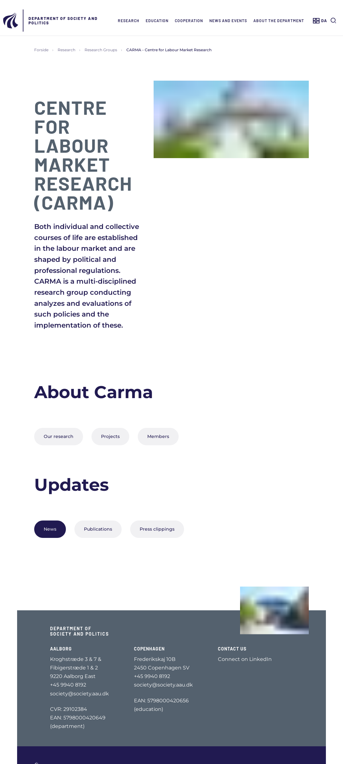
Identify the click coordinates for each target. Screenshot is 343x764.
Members (158, 436)
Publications (98, 529)
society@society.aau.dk (79, 694)
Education (157, 20)
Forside (41, 49)
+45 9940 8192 (68, 685)
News (50, 529)
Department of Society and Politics (63, 20)
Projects (110, 436)
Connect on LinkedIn (245, 659)
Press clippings (157, 529)
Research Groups (101, 49)
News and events (228, 20)
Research (128, 20)
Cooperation (189, 20)
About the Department (278, 20)
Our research (58, 436)
